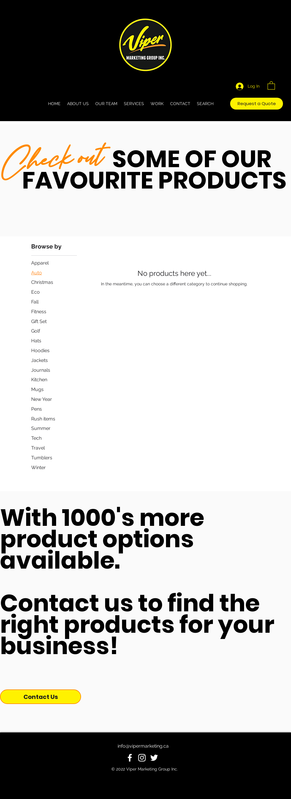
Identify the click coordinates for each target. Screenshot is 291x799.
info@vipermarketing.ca (143, 746)
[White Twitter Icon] (154, 758)
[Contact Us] (40, 696)
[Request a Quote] (256, 104)
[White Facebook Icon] (130, 758)
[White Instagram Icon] (142, 758)
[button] (271, 85)
